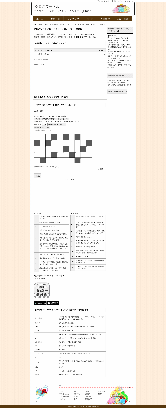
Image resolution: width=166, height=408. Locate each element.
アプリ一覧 (62, 399)
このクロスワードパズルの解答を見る (46, 167)
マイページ (129, 1)
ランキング (73, 19)
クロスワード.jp (47, 6)
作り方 (89, 19)
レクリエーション (102, 391)
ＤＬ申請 (76, 396)
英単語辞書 (87, 393)
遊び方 (99, 394)
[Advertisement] (70, 80)
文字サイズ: (38, 124)
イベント (76, 391)
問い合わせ (77, 399)
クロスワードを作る (64, 396)
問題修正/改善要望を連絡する (117, 91)
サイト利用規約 (88, 398)
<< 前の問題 (39, 111)
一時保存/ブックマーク (42, 127)
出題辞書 (87, 391)
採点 (38, 175)
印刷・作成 (123, 19)
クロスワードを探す (64, 394)
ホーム (40, 19)
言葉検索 (105, 19)
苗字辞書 (87, 394)
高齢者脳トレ (101, 393)
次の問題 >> (101, 169)
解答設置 (76, 398)
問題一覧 (55, 19)
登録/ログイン (117, 1)
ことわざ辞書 (88, 396)
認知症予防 (87, 399)
